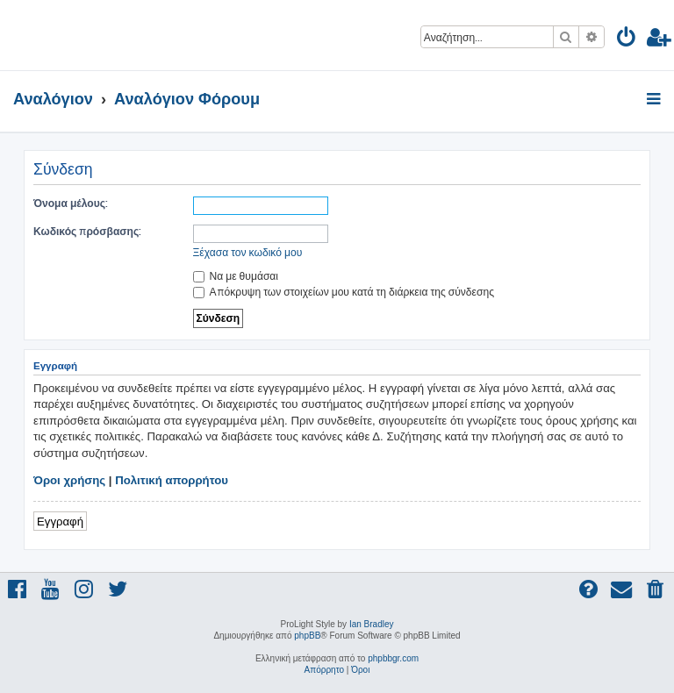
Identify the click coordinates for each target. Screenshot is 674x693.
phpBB (307, 635)
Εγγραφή (60, 520)
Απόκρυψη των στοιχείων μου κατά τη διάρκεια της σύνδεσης (343, 291)
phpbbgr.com (393, 658)
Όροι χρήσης (69, 480)
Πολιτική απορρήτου (171, 480)
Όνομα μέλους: (70, 203)
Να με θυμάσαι (236, 275)
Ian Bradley (371, 624)
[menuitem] (627, 40)
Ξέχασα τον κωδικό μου (248, 252)
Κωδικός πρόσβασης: (87, 231)
